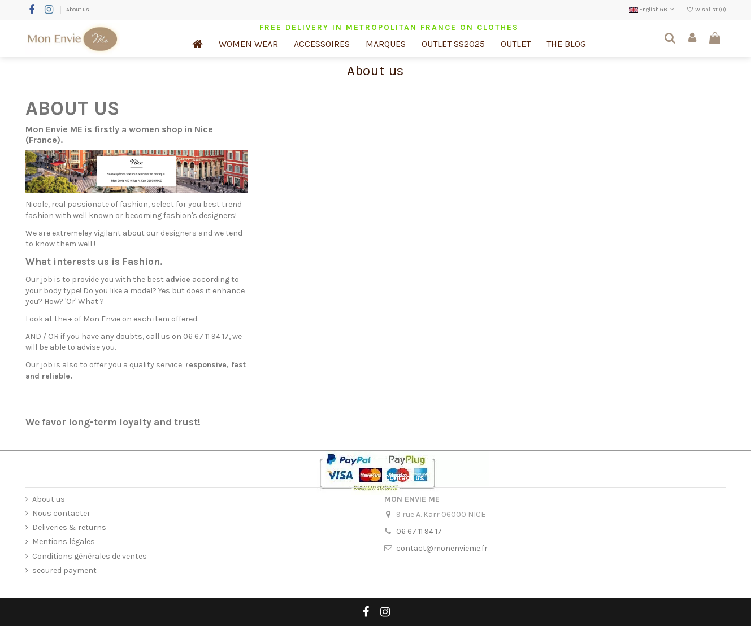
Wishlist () (706, 9)
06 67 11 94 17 (419, 531)
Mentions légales (63, 541)
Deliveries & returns (69, 527)
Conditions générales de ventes (89, 556)
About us (77, 9)
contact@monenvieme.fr (442, 548)
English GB (652, 9)
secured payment (64, 570)
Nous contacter (61, 513)
